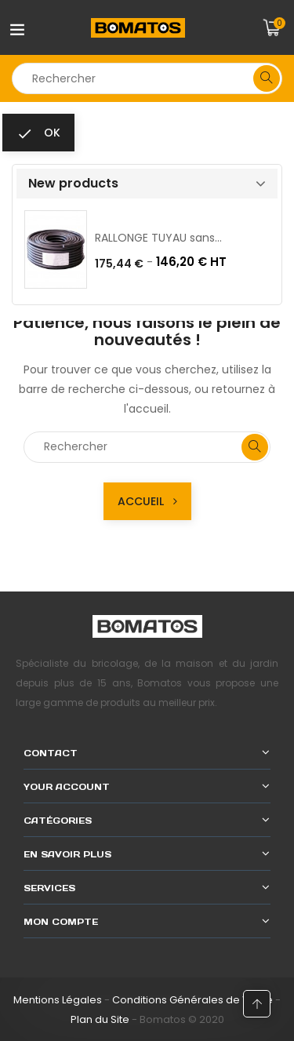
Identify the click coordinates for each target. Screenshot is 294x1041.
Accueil (147, 501)
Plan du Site (100, 1019)
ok (38, 133)
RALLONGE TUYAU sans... (158, 238)
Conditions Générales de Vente (192, 999)
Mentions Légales (57, 999)
